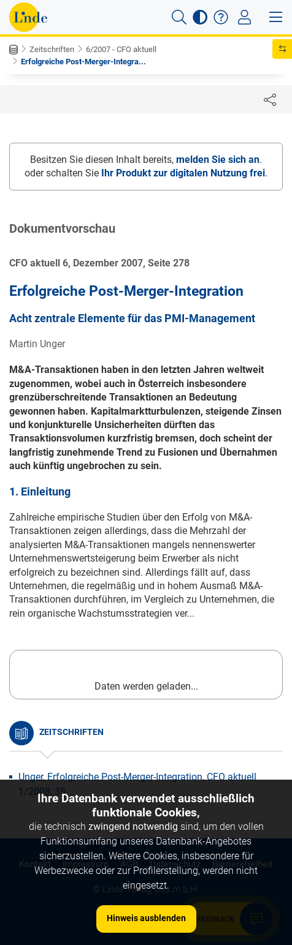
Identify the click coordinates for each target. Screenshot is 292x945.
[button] (179, 17)
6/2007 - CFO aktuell (121, 49)
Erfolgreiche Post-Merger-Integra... (83, 61)
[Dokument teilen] (270, 99)
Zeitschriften (51, 49)
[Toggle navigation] (244, 17)
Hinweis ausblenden (146, 918)
